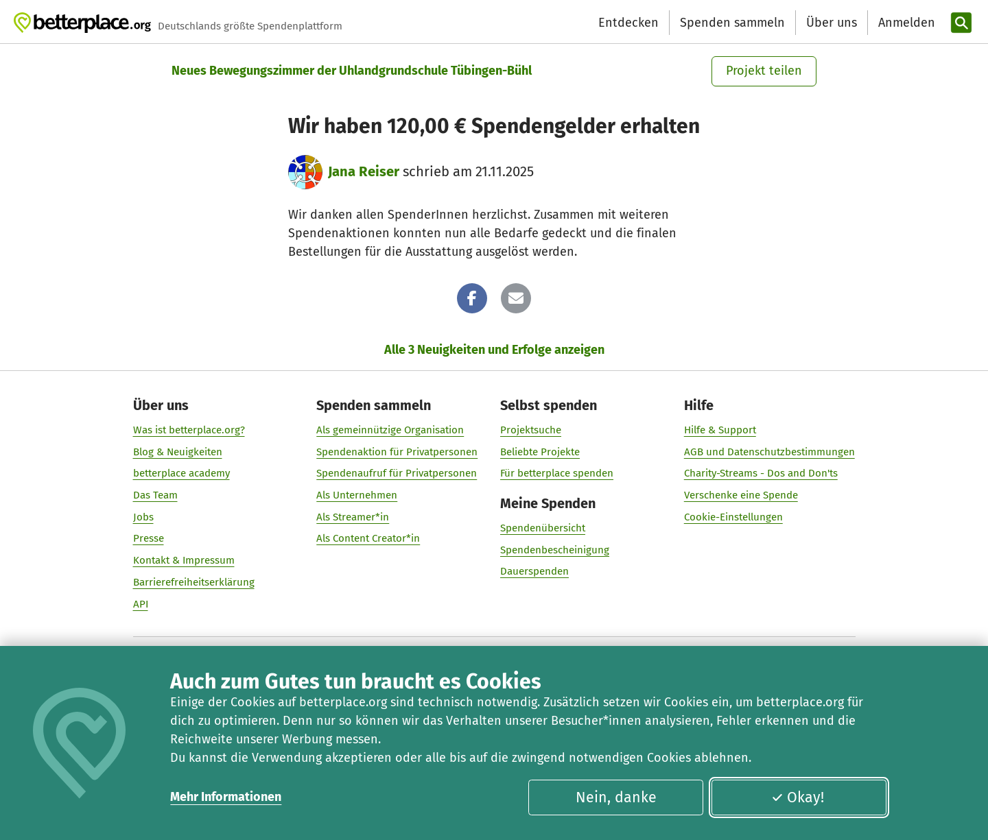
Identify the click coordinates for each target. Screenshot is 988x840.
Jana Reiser (363, 171)
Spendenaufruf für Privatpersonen (396, 473)
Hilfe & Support (720, 429)
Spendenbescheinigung (554, 549)
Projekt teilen (764, 70)
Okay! (797, 797)
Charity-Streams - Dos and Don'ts (761, 473)
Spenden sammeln (732, 22)
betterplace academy (181, 473)
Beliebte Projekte (540, 451)
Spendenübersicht (542, 527)
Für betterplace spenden (556, 473)
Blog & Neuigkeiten (177, 451)
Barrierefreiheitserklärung (194, 581)
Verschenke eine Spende (741, 495)
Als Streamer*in (352, 516)
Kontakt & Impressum (184, 560)
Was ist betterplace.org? (189, 429)
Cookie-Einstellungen (733, 516)
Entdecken (628, 22)
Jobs (143, 516)
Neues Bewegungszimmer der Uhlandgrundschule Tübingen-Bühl (352, 70)
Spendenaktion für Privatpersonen (397, 451)
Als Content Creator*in (368, 538)
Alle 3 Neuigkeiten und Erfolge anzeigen (494, 349)
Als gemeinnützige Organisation (390, 429)
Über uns (831, 22)
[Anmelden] (905, 23)
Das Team (155, 495)
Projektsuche (530, 429)
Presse (148, 538)
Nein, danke (616, 797)
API (140, 603)
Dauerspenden (534, 571)
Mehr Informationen (225, 796)
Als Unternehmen (356, 495)
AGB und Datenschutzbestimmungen (769, 451)
